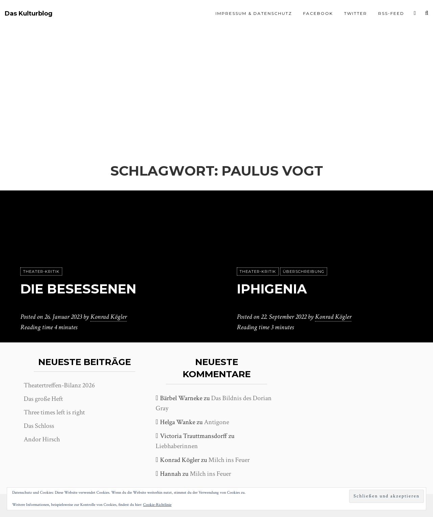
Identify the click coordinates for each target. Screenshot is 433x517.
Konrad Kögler (108, 317)
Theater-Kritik (41, 271)
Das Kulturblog (28, 13)
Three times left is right (54, 412)
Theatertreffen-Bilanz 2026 (59, 385)
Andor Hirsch (42, 439)
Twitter (355, 13)
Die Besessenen (80, 289)
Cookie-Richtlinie (157, 504)
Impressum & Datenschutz (253, 13)
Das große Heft (43, 398)
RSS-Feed (391, 13)
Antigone (216, 422)
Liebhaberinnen (177, 446)
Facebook (318, 13)
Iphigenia (274, 289)
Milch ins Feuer (229, 460)
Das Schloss (39, 425)
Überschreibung (303, 271)
